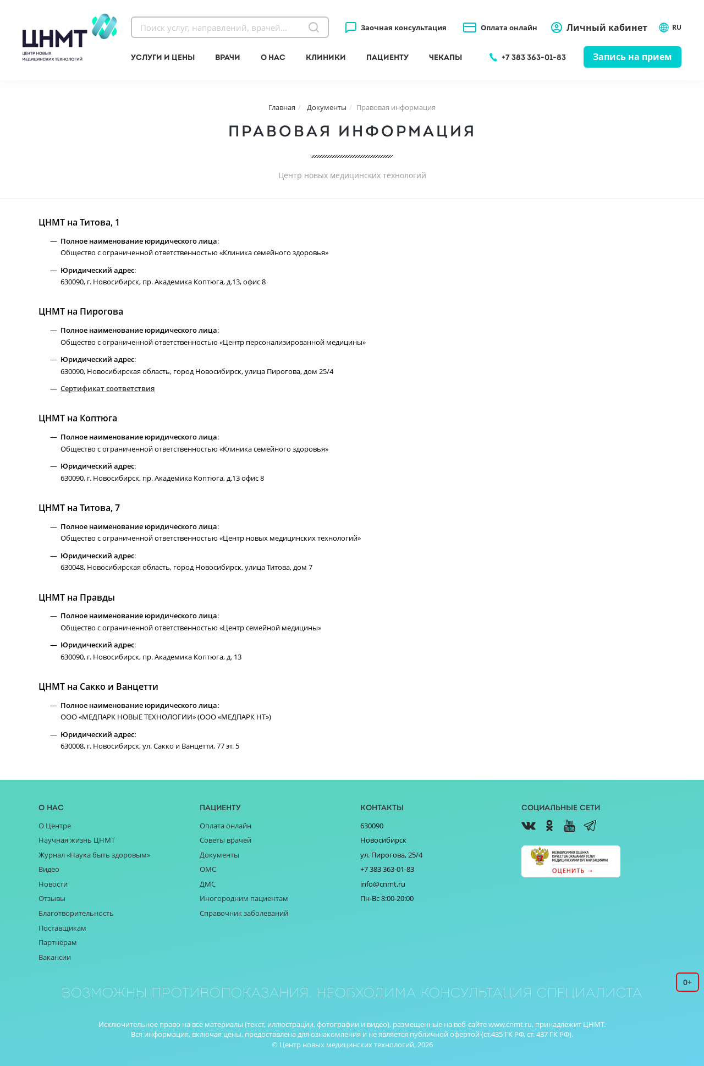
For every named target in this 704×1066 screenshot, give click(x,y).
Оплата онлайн (509, 27)
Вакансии (54, 957)
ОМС (208, 869)
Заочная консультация (404, 27)
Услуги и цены (163, 57)
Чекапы (445, 57)
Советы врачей (225, 840)
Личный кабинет (606, 27)
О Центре (54, 826)
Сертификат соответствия (108, 388)
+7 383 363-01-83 (534, 57)
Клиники (326, 57)
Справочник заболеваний (244, 913)
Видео (48, 869)
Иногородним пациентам (244, 898)
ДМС (208, 884)
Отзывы (51, 898)
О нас (273, 57)
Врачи (227, 57)
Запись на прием (632, 57)
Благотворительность (76, 913)
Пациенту (387, 57)
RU (669, 27)
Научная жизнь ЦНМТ (76, 840)
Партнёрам (57, 942)
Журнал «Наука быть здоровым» (94, 855)
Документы (219, 855)
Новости (53, 884)
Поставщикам (62, 928)
